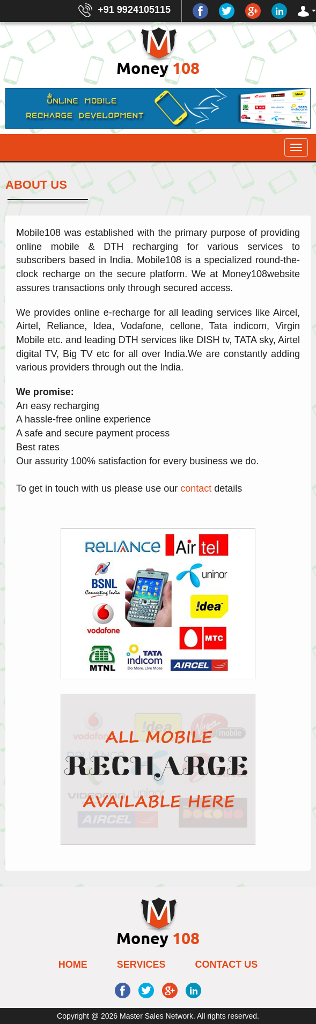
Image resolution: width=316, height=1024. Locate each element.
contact (197, 488)
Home (72, 964)
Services (141, 964)
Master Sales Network (155, 1016)
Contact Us (226, 964)
